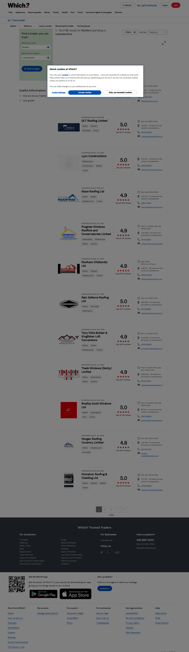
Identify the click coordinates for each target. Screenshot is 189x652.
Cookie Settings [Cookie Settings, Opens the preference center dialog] (58, 92)
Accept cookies (84, 92)
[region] (95, 81)
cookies (65, 75)
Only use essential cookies (120, 92)
